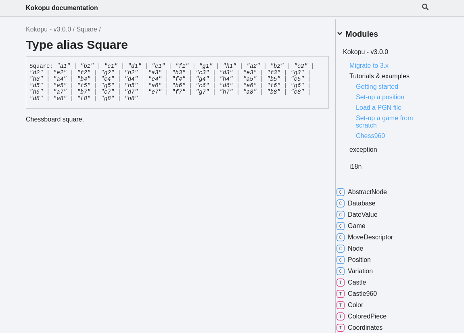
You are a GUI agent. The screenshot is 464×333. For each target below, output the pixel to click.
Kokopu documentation (62, 7)
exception (373, 146)
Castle (361, 279)
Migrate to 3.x (378, 62)
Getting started (387, 83)
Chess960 (380, 132)
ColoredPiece (371, 313)
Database (365, 200)
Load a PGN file (388, 104)
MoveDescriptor (374, 234)
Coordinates (369, 324)
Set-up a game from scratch (394, 118)
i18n (365, 163)
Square (86, 29)
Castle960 (366, 291)
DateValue (366, 211)
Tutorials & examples (389, 72)
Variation (364, 268)
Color (359, 302)
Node (359, 245)
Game (360, 223)
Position (363, 257)
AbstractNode (371, 189)
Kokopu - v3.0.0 (48, 29)
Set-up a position (390, 93)
